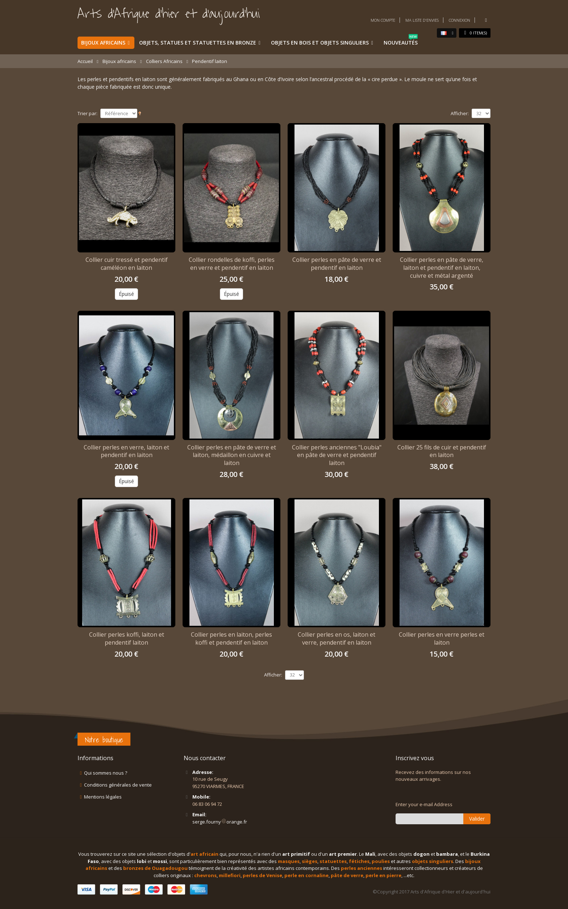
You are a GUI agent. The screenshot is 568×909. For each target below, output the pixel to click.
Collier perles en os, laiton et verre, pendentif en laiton (336, 638)
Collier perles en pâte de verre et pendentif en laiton (336, 264)
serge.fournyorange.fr (219, 821)
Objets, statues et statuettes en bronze (197, 42)
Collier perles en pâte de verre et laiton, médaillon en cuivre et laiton (231, 455)
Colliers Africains (164, 61)
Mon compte (383, 20)
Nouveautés (401, 41)
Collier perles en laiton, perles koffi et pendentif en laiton (231, 638)
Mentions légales (103, 796)
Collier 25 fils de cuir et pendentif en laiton (441, 451)
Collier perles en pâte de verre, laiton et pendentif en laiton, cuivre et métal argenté (441, 267)
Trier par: (87, 113)
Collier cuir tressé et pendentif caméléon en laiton (126, 264)
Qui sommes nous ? (105, 773)
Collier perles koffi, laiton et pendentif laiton (126, 638)
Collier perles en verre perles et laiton (441, 638)
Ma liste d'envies (422, 20)
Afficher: (460, 113)
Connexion (459, 20)
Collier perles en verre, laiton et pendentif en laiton (126, 451)
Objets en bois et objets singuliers (320, 42)
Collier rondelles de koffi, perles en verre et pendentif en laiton (232, 264)
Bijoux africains (103, 42)
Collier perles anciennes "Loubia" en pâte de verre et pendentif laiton (336, 455)
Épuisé (126, 293)
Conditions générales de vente (118, 785)
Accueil (85, 61)
